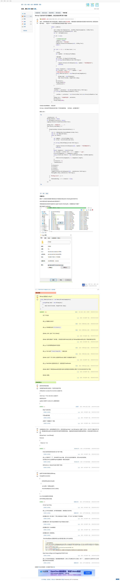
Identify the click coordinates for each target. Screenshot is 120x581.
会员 (8, 1)
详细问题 (65, 12)
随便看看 (36, 4)
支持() (45, 412)
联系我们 (49, 579)
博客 (25, 18)
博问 (25, 16)
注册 (35, 9)
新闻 (5, 1)
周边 (10, 1)
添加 (31, 24)
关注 (25, 4)
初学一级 (90, 284)
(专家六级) (88, 501)
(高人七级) (87, 323)
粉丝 (28, 4)
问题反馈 (25, 30)
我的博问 (51, 12)
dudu (76, 312)
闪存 (25, 13)
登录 (29, 9)
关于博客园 (43, 579)
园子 (22, 4)
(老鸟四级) (88, 448)
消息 (40, 4)
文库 (25, 26)
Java (47, 193)
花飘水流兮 (76, 501)
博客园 (62, 579)
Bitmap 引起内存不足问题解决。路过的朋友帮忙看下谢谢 (51, 15)
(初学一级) (87, 317)
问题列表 (37, 12)
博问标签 (58, 12)
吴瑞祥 (77, 406)
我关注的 (44, 12)
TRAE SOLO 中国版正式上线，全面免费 (46, 289)
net (43, 193)
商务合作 (53, 579)
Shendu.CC (76, 448)
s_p (86, 284)
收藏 (25, 24)
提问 (31, 16)
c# (40, 193)
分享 (98, 289)
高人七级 (81, 312)
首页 (2, 1)
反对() (48, 412)
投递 (31, 21)
